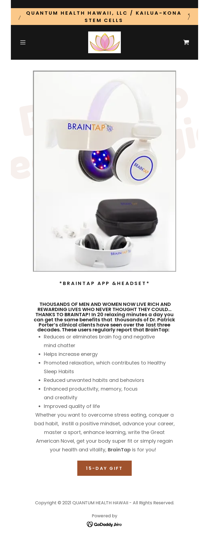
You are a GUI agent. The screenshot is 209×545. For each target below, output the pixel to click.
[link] (104, 42)
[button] (30, 42)
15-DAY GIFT (104, 468)
